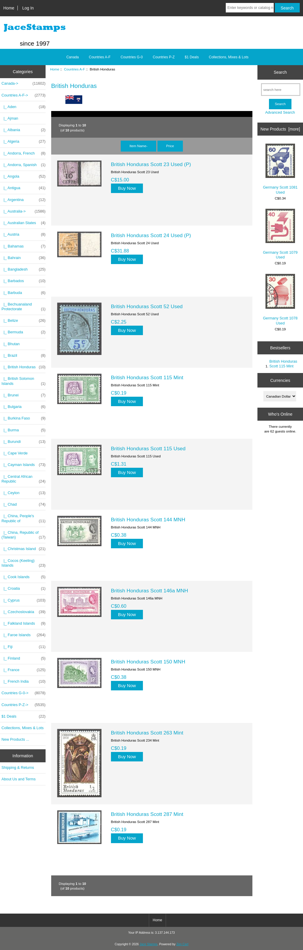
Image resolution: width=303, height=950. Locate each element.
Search (280, 72)
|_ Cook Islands (23, 577)
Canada (72, 57)
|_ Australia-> (23, 211)
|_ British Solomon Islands (23, 381)
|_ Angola (23, 176)
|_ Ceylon (23, 493)
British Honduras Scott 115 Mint (147, 377)
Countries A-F (74, 69)
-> (23, 95)
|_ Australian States (23, 223)
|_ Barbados (23, 281)
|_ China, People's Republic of (23, 518)
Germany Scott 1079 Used (280, 234)
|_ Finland (23, 658)
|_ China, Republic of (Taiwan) (23, 535)
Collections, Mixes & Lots (229, 57)
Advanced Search (280, 112)
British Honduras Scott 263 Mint (147, 733)
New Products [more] (280, 129)
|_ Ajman (9, 118)
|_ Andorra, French (23, 153)
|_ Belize (23, 320)
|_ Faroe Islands (23, 635)
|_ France (23, 670)
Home (8, 8)
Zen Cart (182, 944)
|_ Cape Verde (14, 453)
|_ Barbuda (23, 292)
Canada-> (23, 83)
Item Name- (139, 146)
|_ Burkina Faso (23, 418)
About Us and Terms (18, 779)
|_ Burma (23, 430)
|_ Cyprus (23, 600)
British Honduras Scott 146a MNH (149, 591)
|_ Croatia (23, 588)
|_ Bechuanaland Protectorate (23, 306)
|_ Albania (23, 130)
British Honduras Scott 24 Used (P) (151, 235)
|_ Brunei (23, 395)
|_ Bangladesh (23, 269)
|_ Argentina (23, 199)
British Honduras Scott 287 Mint (147, 814)
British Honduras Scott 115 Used (148, 448)
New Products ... (15, 739)
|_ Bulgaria (23, 406)
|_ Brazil (23, 355)
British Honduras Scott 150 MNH (148, 662)
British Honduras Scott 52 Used (147, 306)
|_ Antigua (23, 188)
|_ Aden (23, 107)
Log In (28, 8)
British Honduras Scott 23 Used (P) (151, 164)
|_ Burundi (23, 441)
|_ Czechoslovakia (23, 612)
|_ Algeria (23, 141)
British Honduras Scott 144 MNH (148, 520)
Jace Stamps (148, 944)
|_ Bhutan (10, 344)
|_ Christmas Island (23, 548)
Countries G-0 (132, 57)
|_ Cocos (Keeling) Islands (23, 563)
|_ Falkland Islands (23, 623)
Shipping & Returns (17, 767)
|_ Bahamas (23, 246)
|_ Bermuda (23, 332)
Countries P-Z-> (23, 705)
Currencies (280, 380)
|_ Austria (23, 234)
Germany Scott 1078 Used (280, 299)
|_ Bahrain (23, 257)
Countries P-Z (164, 57)
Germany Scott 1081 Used (280, 169)
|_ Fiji (23, 646)
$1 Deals (192, 57)
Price (170, 146)
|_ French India (23, 681)
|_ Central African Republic (23, 479)
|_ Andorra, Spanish (23, 165)
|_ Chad (23, 504)
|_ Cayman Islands (23, 464)
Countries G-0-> (23, 693)
